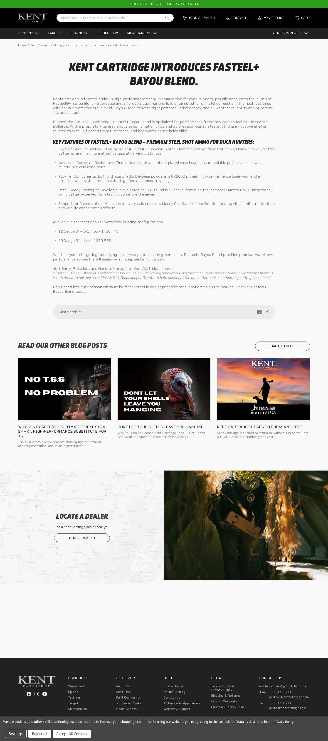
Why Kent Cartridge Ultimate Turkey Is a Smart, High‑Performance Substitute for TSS (62, 432)
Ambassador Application (181, 704)
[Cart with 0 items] (302, 18)
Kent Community (128, 699)
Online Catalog (174, 693)
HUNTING (28, 33)
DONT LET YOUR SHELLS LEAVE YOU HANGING (161, 428)
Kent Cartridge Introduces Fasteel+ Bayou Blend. (164, 76)
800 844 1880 (280, 704)
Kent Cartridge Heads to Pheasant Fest (259, 428)
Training (74, 699)
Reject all (39, 733)
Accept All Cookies (71, 733)
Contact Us (171, 699)
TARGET (54, 33)
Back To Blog (283, 347)
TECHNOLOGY (107, 33)
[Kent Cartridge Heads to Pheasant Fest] (263, 390)
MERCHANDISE (142, 33)
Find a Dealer (173, 687)
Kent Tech (123, 693)
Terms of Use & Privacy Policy (222, 689)
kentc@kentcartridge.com (287, 709)
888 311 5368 (280, 694)
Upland (73, 693)
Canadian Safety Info (227, 708)
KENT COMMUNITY (290, 33)
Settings (16, 733)
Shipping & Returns (225, 697)
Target (73, 704)
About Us (123, 687)
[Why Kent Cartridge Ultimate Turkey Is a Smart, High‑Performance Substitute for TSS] (64, 390)
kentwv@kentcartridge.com (289, 698)
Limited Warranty (224, 703)
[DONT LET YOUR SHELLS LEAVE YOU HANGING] (164, 390)
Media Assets (126, 710)
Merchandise (77, 710)
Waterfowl (76, 687)
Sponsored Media (128, 704)
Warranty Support (176, 710)
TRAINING (78, 33)
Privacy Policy (283, 721)
